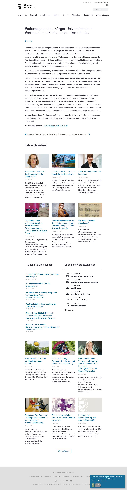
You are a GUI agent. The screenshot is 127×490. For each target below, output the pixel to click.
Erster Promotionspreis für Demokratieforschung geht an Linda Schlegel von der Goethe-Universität (63, 224)
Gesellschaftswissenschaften (60, 134)
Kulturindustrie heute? (78, 306)
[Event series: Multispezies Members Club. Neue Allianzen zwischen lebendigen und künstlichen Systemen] (80, 280)
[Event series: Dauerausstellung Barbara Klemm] (79, 274)
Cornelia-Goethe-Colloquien (80, 300)
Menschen (76, 15)
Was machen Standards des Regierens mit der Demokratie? (35, 174)
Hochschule (88, 15)
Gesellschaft (45, 15)
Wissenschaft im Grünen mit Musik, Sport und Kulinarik (35, 361)
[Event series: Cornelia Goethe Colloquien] (80, 297)
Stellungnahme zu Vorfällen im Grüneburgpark (37, 284)
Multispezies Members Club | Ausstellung (84, 282)
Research (33, 15)
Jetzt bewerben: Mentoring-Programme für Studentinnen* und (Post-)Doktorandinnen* (41, 295)
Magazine (86, 2)
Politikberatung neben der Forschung (89, 172)
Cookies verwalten (88, 484)
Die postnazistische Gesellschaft (86, 221)
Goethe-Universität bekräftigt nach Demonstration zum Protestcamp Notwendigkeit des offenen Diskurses (40, 315)
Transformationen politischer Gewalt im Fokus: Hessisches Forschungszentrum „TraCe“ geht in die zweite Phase (36, 227)
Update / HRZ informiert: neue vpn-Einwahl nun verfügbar (42, 275)
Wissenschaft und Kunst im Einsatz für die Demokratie (63, 172)
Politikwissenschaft (79, 134)
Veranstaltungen (102, 15)
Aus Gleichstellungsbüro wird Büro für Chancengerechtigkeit (41, 305)
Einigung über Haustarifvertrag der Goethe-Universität (87, 417)
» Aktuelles (22, 15)
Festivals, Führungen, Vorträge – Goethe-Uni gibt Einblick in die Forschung (63, 361)
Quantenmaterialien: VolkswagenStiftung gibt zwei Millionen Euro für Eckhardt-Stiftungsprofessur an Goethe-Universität (88, 364)
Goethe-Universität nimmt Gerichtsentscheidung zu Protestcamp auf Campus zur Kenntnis (42, 327)
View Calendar (69, 310)
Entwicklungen (76, 288)
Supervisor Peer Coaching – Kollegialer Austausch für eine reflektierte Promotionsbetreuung (36, 419)
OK (93, 485)
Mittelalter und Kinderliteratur (80, 294)
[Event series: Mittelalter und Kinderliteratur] (80, 291)
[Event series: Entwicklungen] (80, 285)
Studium (56, 15)
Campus (66, 15)
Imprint (64, 484)
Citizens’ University (34, 134)
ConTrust (45, 134)
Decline (98, 485)
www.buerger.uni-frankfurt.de (56, 126)
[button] (63, 451)
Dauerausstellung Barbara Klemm (82, 276)
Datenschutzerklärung (74, 484)
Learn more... (105, 481)
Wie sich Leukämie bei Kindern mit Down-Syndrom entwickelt (63, 417)
